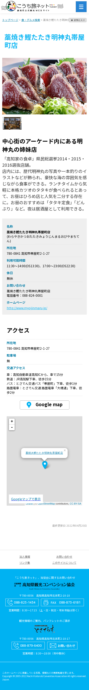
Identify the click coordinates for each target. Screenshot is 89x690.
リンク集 (24, 562)
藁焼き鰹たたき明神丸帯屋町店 (44, 452)
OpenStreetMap (46, 503)
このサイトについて (64, 562)
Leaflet (29, 503)
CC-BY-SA (75, 503)
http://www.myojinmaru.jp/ (27, 308)
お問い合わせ (64, 556)
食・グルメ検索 (30, 20)
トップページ (10, 20)
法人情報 (24, 556)
